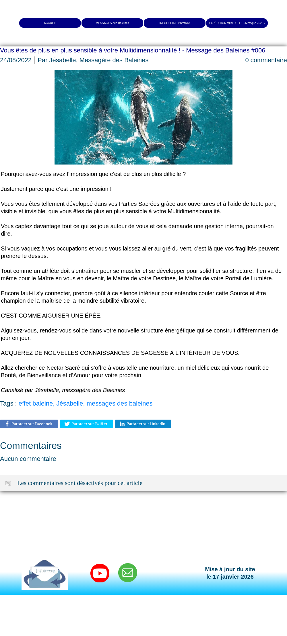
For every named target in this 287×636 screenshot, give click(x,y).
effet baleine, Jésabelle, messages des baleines (86, 403)
